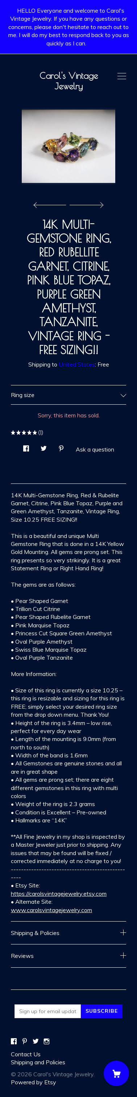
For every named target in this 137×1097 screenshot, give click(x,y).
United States (77, 364)
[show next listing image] (85, 203)
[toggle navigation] (121, 76)
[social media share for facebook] (26, 446)
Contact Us (26, 1054)
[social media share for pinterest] (61, 446)
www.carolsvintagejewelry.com (51, 910)
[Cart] (116, 1073)
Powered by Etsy (33, 1082)
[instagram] (46, 1041)
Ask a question (95, 449)
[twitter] (36, 1041)
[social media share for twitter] (44, 446)
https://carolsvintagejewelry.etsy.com (59, 893)
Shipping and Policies (38, 1062)
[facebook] (14, 1041)
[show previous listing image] (51, 203)
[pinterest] (25, 1041)
